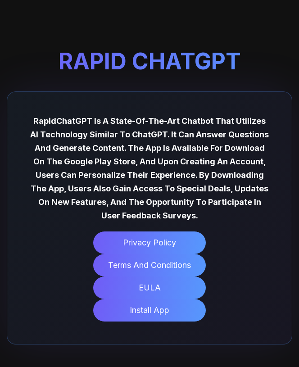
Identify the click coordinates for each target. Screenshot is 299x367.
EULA (150, 287)
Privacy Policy (149, 242)
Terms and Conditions (149, 265)
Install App (149, 310)
